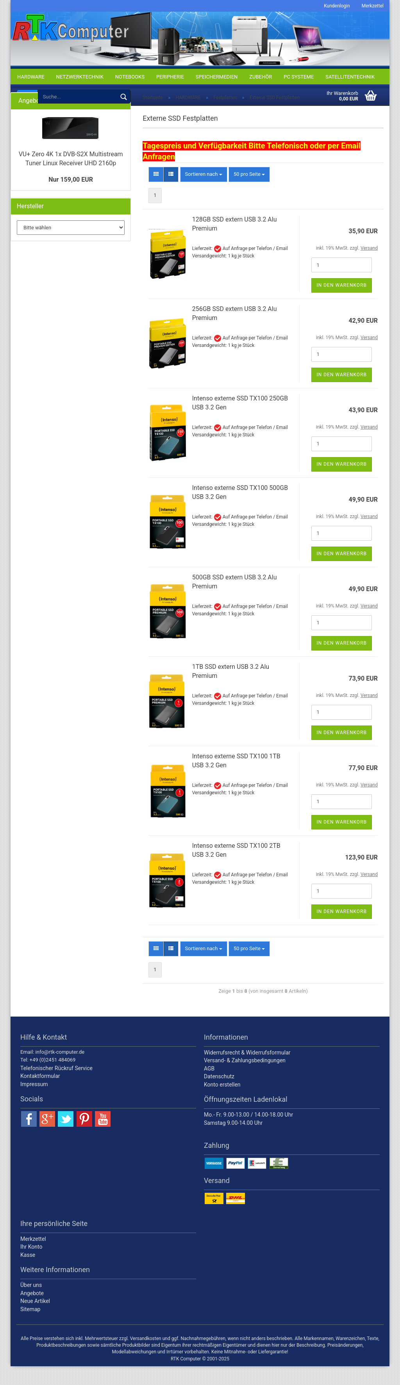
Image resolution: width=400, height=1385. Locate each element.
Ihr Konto (31, 1266)
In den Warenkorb (341, 304)
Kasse (27, 1274)
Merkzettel (373, 6)
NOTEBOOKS (130, 77)
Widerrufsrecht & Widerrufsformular (247, 1071)
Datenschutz (219, 1095)
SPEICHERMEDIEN (217, 77)
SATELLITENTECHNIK (350, 77)
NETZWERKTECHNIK (80, 77)
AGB (209, 1087)
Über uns (31, 1304)
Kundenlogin (337, 6)
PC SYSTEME (299, 77)
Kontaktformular (40, 1095)
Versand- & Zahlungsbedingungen (245, 1079)
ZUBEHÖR (260, 77)
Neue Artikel (35, 1320)
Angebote (32, 1312)
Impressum (34, 1103)
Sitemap (30, 1328)
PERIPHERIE (170, 77)
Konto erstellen (222, 1103)
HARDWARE (31, 77)
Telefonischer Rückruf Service (56, 1087)
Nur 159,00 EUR (70, 198)
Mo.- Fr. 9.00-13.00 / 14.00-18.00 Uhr (248, 1134)
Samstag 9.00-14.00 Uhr (233, 1141)
